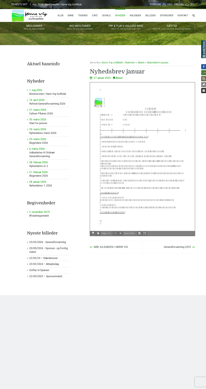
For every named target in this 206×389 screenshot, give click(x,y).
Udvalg (106, 15)
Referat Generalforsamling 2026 (49, 101)
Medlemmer (34, 27)
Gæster (172, 27)
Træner (83, 15)
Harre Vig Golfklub (112, 62)
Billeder (150, 15)
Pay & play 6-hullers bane (126, 27)
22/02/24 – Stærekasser (43, 258)
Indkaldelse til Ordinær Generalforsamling (49, 152)
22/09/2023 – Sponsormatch (45, 276)
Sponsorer (166, 15)
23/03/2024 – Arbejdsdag (44, 264)
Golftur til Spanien (39, 270)
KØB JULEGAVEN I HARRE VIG (111, 246)
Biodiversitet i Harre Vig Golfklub (49, 91)
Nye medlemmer (80, 27)
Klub (60, 15)
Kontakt (183, 15)
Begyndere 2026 (49, 140)
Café (95, 15)
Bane (71, 15)
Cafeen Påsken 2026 (49, 111)
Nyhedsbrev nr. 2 (49, 164)
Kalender (135, 15)
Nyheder (120, 15)
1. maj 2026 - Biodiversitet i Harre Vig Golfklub (55, 4)
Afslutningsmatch (49, 213)
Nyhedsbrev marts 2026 (49, 131)
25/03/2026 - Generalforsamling (47, 242)
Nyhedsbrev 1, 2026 (49, 183)
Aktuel (141, 62)
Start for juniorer (49, 121)
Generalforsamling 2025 (177, 246)
